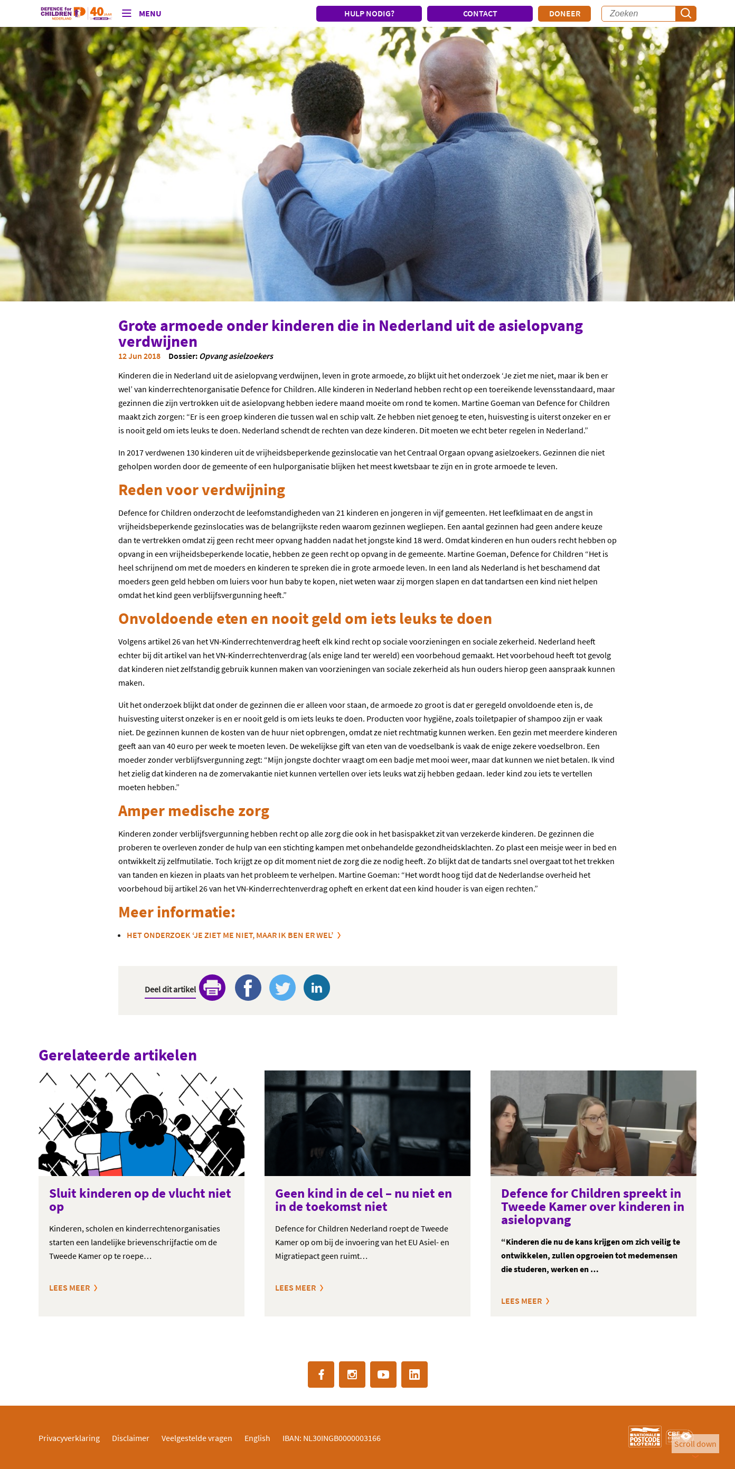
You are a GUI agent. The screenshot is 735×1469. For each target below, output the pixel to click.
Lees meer (69, 1287)
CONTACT (480, 13)
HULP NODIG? (369, 13)
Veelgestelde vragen (197, 1438)
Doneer (564, 13)
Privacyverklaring (69, 1438)
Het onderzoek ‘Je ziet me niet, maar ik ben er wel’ (230, 935)
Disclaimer (130, 1438)
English (257, 1438)
